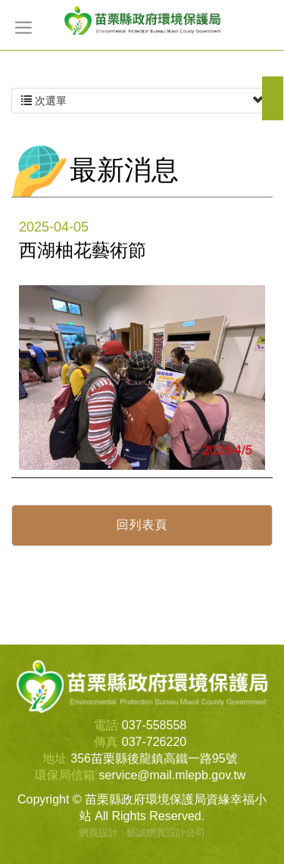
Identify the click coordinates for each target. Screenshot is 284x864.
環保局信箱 (65, 775)
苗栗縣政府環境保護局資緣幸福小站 (142, 20)
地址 (54, 758)
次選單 (142, 100)
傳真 (106, 741)
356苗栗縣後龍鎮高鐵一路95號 (154, 758)
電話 (106, 725)
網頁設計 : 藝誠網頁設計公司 (142, 832)
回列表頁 (142, 524)
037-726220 (154, 741)
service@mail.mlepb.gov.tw (172, 775)
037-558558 (154, 725)
